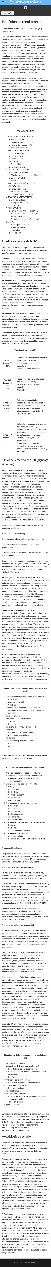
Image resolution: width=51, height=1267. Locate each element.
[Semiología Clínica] (25, 2)
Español (7, 13)
